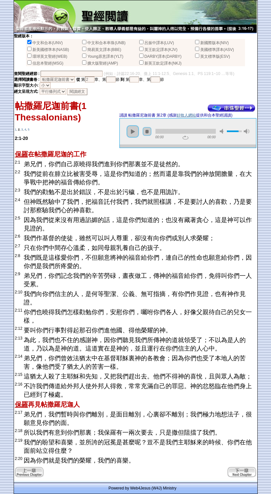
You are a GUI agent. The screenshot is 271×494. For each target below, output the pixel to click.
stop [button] (147, 131)
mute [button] (223, 131)
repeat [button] (185, 138)
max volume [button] (247, 131)
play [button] (132, 131)
